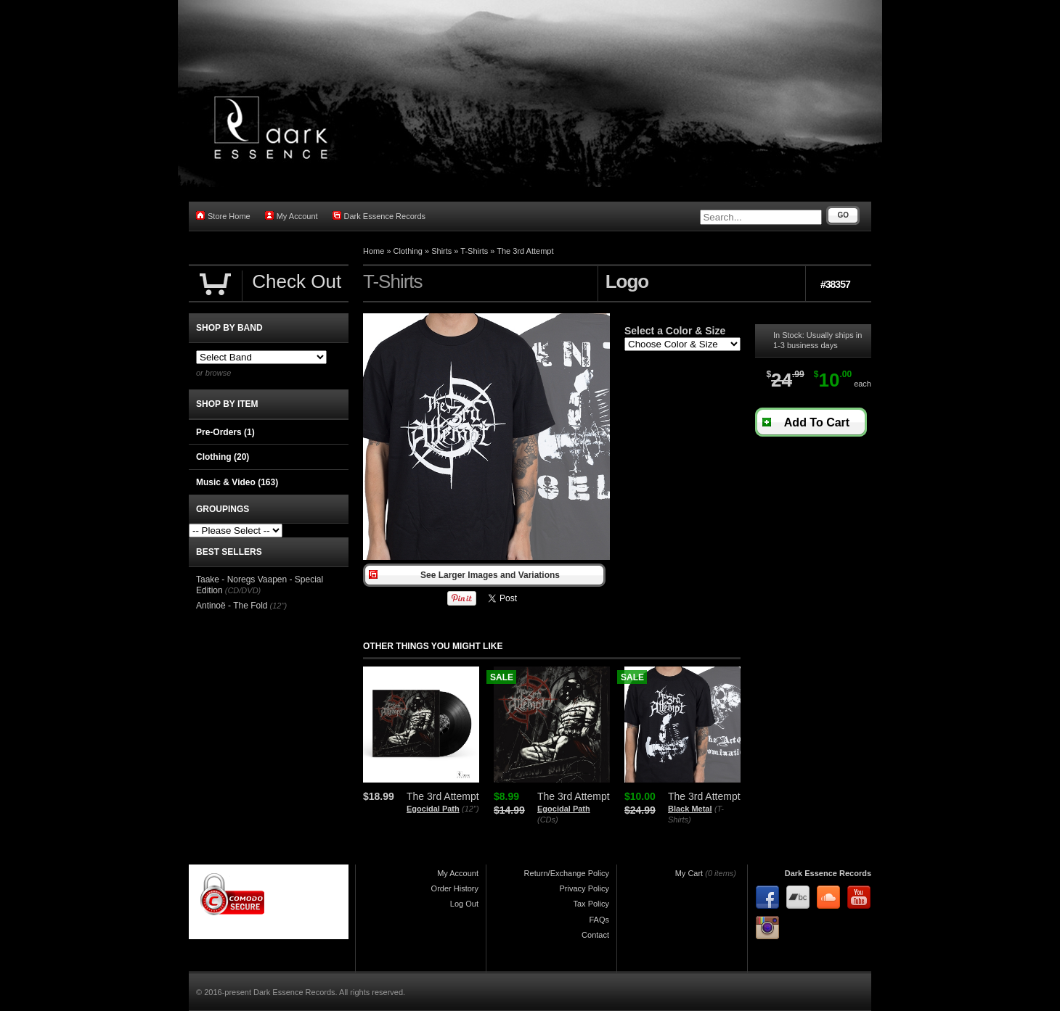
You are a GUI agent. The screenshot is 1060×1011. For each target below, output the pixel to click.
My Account (291, 215)
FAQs (599, 919)
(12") (470, 808)
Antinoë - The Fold (232, 606)
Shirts (441, 251)
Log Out (464, 903)
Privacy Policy (584, 888)
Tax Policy (591, 903)
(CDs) (547, 819)
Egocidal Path (433, 808)
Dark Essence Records (379, 215)
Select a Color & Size (674, 331)
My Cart (689, 873)
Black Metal (690, 808)
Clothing (408, 251)
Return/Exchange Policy (566, 873)
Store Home (223, 215)
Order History (454, 888)
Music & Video (237, 482)
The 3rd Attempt (525, 251)
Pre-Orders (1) (225, 432)
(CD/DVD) (243, 590)
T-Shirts (474, 251)
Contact (595, 934)
